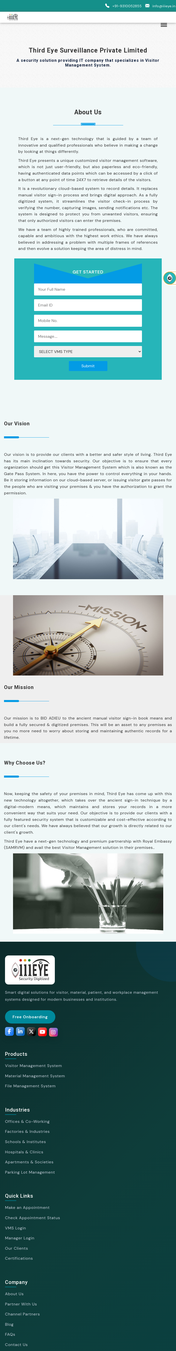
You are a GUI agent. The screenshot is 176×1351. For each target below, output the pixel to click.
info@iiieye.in (159, 6)
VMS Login (15, 1228)
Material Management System (35, 1076)
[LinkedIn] (20, 1031)
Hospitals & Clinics (24, 1152)
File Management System (30, 1086)
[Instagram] (53, 1032)
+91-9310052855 (122, 6)
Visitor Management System (33, 1065)
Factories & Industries (27, 1131)
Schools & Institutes (25, 1141)
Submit (88, 366)
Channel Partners (22, 1314)
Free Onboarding (30, 1017)
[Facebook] (9, 1031)
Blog (9, 1324)
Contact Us (16, 1344)
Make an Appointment (27, 1207)
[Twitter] (31, 1032)
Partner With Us (21, 1304)
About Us (14, 1293)
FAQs (10, 1334)
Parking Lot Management (30, 1172)
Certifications (19, 1258)
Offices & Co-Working (27, 1121)
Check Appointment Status (32, 1217)
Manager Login (20, 1238)
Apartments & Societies (29, 1162)
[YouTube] (42, 1032)
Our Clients (16, 1248)
